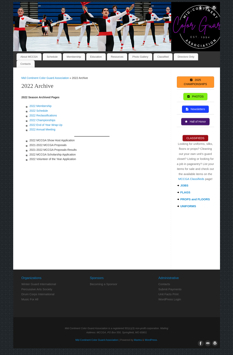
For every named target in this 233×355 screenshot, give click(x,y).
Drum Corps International (38, 294)
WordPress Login (169, 299)
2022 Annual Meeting (43, 129)
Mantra (138, 340)
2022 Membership (41, 106)
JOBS (184, 185)
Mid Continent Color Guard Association (45, 78)
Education (96, 56)
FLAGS (185, 192)
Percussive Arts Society (36, 289)
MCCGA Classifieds (191, 179)
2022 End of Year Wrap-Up (46, 124)
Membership (74, 56)
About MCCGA (29, 56)
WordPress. (151, 340)
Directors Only (186, 56)
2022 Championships (43, 120)
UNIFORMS (188, 206)
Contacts (25, 63)
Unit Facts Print (168, 294)
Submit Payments (170, 289)
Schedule (52, 56)
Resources (117, 56)
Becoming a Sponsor (103, 284)
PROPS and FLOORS (195, 199)
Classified (163, 56)
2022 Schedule (39, 110)
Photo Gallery (140, 56)
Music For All (29, 299)
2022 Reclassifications (43, 115)
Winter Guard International (38, 284)
